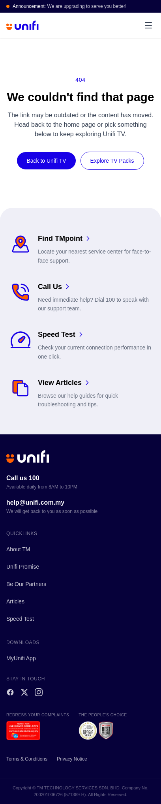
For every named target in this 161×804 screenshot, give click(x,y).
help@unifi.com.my (35, 502)
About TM (18, 549)
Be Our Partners (26, 584)
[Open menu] (148, 25)
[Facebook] (10, 692)
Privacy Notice (72, 759)
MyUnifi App (21, 658)
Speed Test (20, 619)
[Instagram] (39, 692)
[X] (24, 692)
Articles (15, 601)
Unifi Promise (22, 567)
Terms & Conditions (26, 759)
